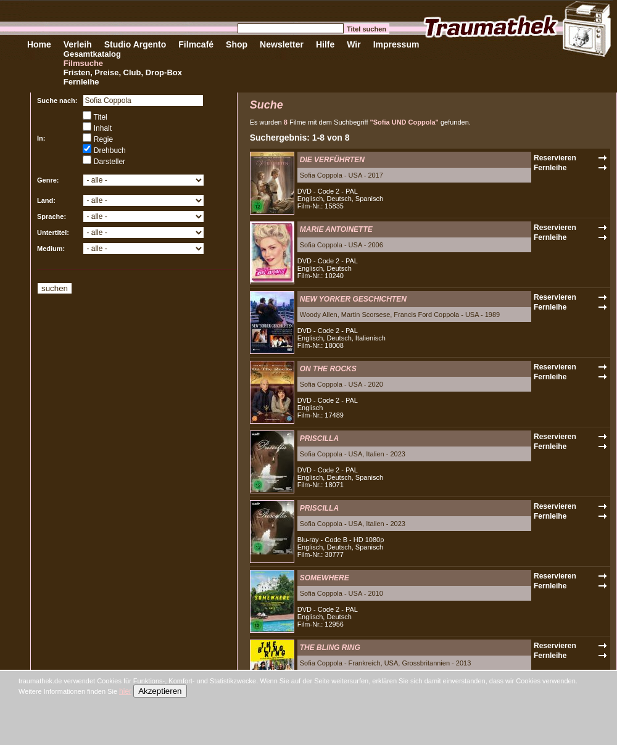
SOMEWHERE (324, 578)
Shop (236, 44)
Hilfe (325, 44)
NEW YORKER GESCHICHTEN (353, 299)
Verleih (78, 44)
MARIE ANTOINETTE (336, 229)
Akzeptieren (159, 691)
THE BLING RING (330, 647)
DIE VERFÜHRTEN (332, 159)
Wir (353, 44)
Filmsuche (83, 63)
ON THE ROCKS (328, 368)
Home (39, 44)
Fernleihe (81, 81)
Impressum (396, 44)
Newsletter (282, 44)
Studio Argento (135, 44)
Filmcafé (195, 44)
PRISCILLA (319, 438)
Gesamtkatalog (92, 54)
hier (125, 691)
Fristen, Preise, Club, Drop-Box (123, 72)
